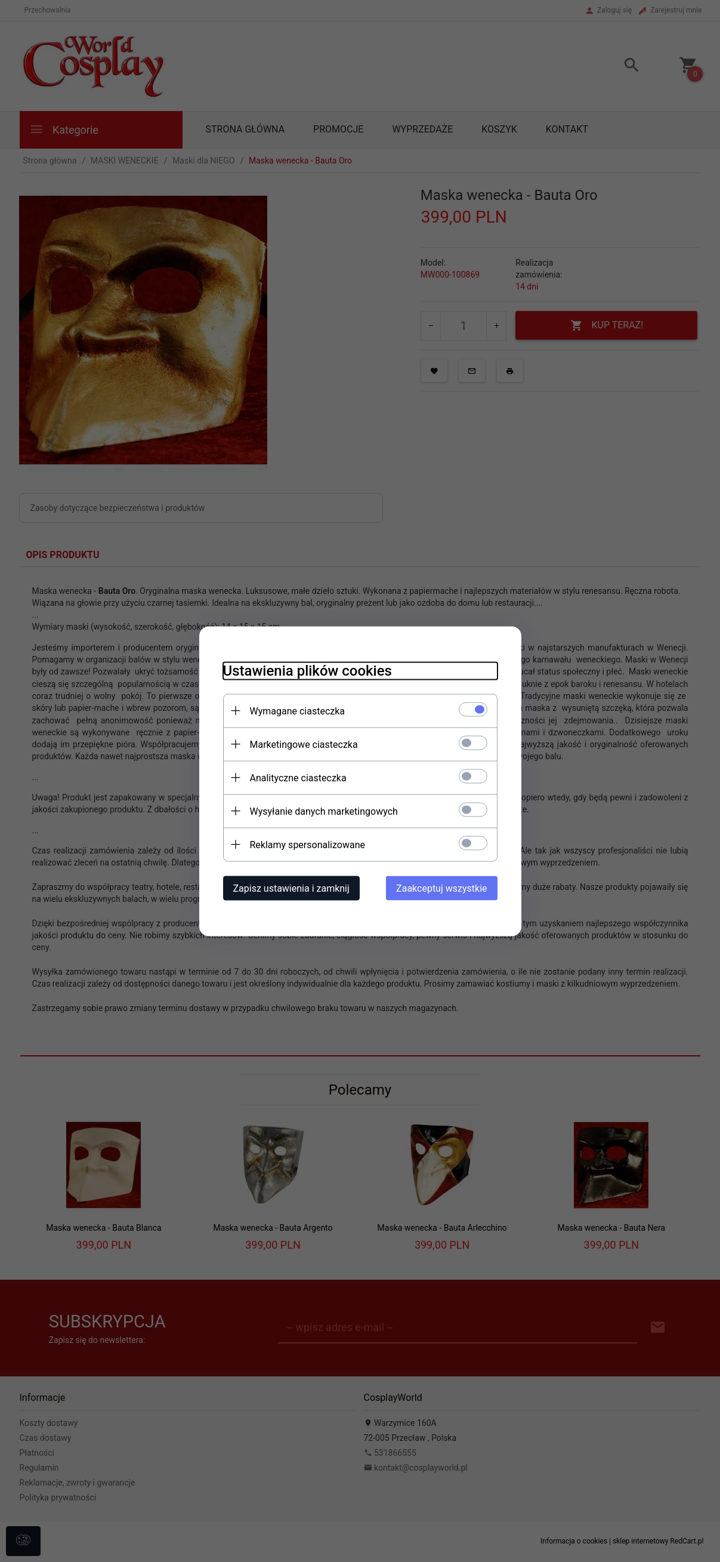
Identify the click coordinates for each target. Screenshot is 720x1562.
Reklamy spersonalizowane (307, 844)
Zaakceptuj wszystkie (441, 888)
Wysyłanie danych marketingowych (324, 811)
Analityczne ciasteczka (298, 777)
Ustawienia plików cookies (307, 670)
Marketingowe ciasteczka (304, 744)
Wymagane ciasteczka (297, 710)
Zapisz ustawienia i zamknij (291, 888)
